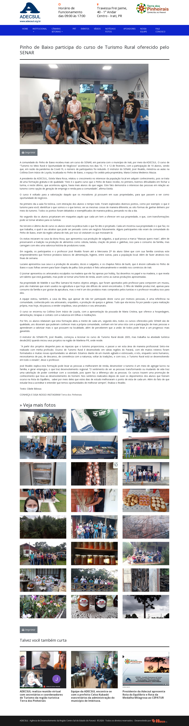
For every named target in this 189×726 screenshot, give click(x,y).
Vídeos (97, 28)
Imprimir (28, 152)
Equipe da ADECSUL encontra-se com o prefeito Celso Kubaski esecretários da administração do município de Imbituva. (93, 696)
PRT (74, 28)
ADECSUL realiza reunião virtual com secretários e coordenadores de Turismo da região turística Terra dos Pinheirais (41, 696)
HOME (25, 28)
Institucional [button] (40, 28)
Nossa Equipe (143, 30)
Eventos (85, 28)
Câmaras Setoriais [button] (56, 30)
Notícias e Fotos (110, 30)
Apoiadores (129, 28)
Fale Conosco (160, 30)
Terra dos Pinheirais (71, 394)
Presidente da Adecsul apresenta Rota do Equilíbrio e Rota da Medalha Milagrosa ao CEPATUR (144, 694)
